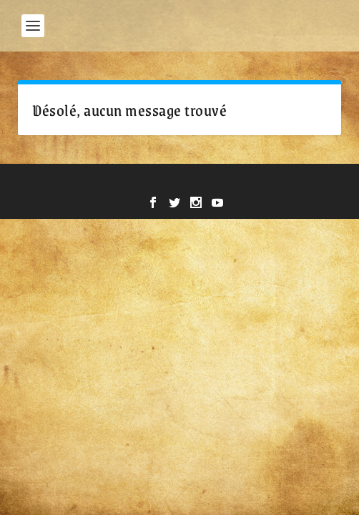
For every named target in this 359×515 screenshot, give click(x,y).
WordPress (279, 182)
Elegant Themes (143, 182)
